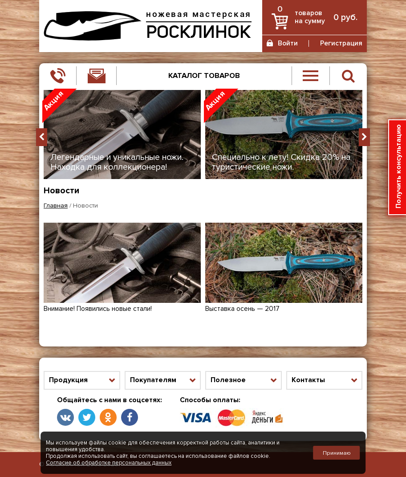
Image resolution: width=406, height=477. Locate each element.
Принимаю (337, 453)
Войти (288, 43)
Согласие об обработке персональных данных (108, 462)
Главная (56, 205)
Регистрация (341, 43)
